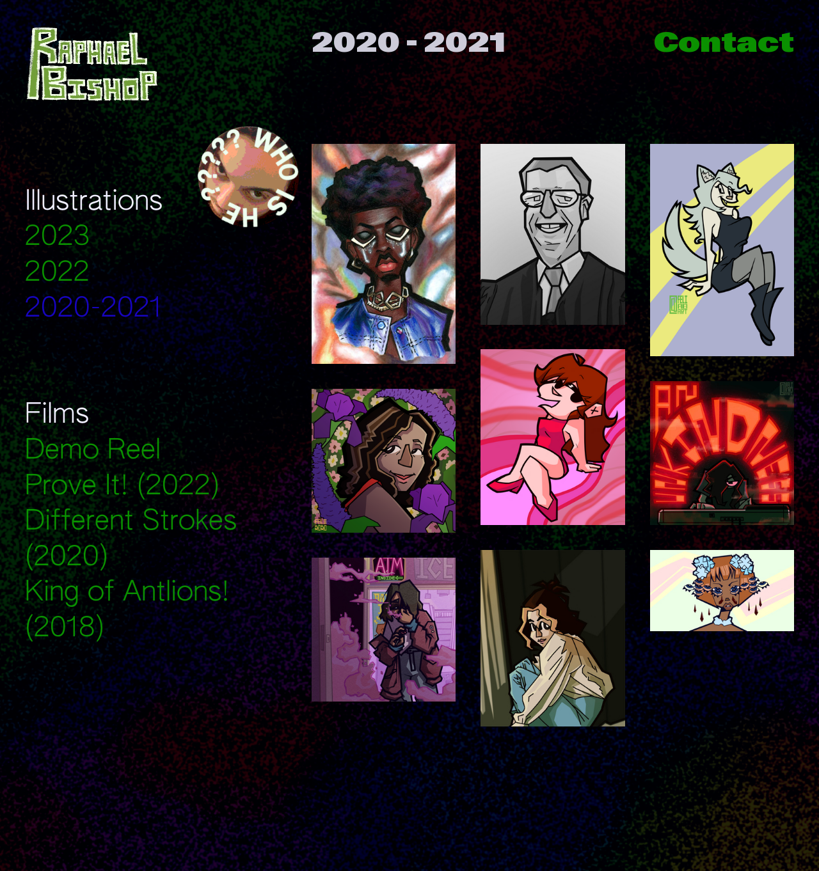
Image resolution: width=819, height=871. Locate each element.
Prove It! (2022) (122, 487)
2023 (57, 237)
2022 (57, 273)
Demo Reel (93, 451)
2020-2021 (93, 309)
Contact (724, 42)
